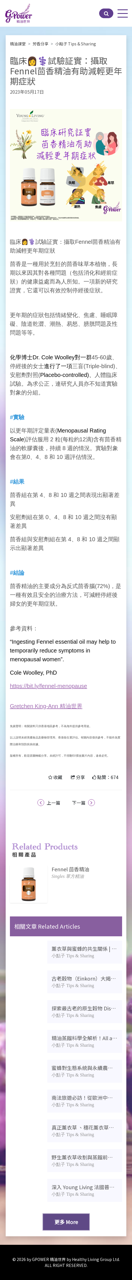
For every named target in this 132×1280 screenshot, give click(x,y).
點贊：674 (107, 777)
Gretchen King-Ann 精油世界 (46, 706)
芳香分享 (40, 44)
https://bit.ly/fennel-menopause (48, 686)
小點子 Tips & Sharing (75, 44)
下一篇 (83, 802)
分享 (80, 777)
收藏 (57, 777)
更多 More (66, 1222)
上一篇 (48, 802)
